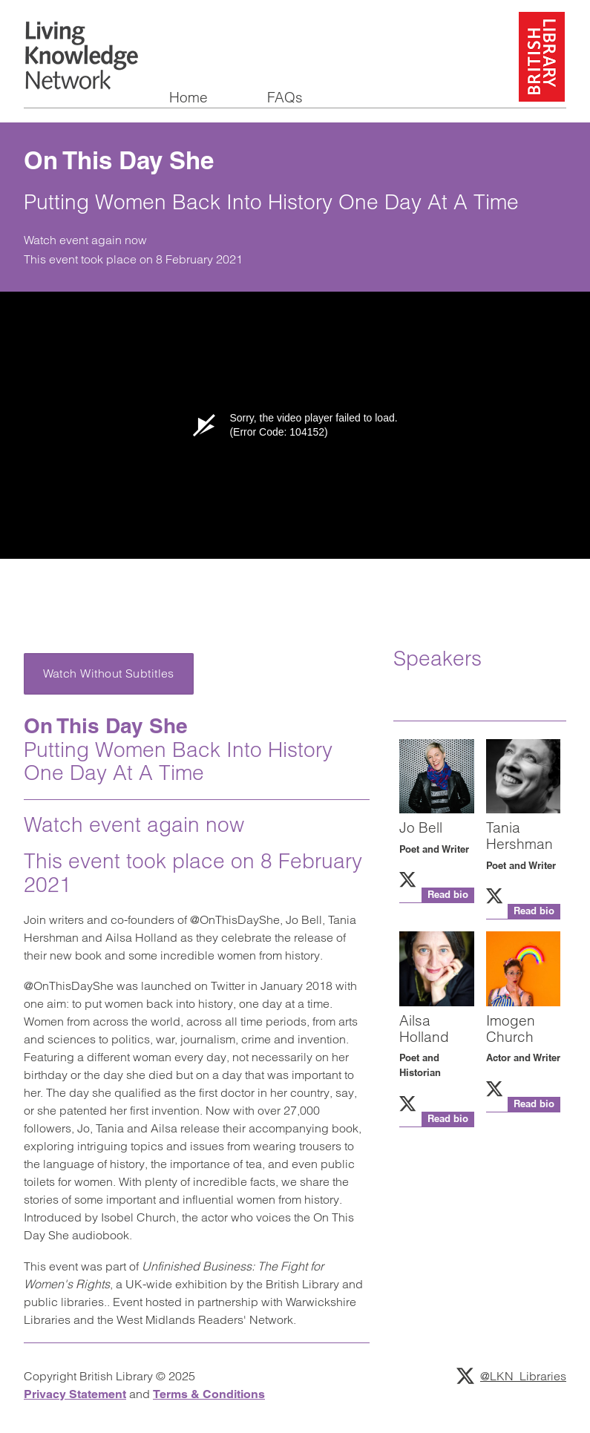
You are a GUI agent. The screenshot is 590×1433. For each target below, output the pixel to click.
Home (188, 98)
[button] (436, 895)
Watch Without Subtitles (108, 673)
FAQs (285, 98)
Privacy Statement (75, 1394)
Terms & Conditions (209, 1394)
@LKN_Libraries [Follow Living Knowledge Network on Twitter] (511, 1376)
